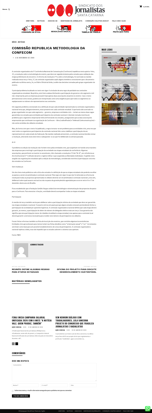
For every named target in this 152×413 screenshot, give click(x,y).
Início (14, 42)
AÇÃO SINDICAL (17, 327)
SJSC (24, 327)
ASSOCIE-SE (78, 411)
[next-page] (16, 343)
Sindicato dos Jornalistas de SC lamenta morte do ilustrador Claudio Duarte (119, 114)
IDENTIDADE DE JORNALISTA (92, 411)
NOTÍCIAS (21, 42)
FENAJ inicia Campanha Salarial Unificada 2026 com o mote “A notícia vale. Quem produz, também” (32, 320)
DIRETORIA (61, 411)
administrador (36, 244)
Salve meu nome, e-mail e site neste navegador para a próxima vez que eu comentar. (43, 390)
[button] (7, 9)
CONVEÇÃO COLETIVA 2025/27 (112, 411)
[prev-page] (13, 343)
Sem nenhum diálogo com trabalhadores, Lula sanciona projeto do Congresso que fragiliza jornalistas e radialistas (75, 322)
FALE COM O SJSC (128, 411)
